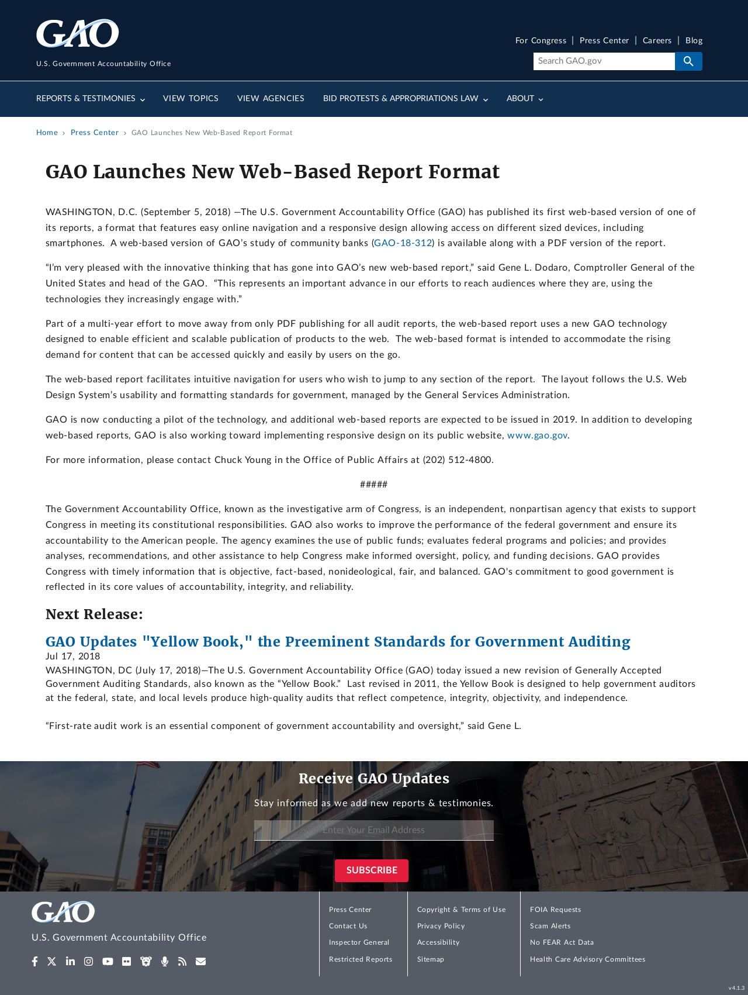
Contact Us (348, 926)
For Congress (541, 41)
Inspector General (359, 942)
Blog (693, 41)
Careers (657, 41)
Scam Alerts (550, 926)
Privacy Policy (441, 926)
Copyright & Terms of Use (461, 909)
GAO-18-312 (403, 243)
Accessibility (438, 942)
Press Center (604, 41)
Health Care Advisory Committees (587, 959)
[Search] (604, 61)
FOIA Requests (555, 909)
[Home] (143, 923)
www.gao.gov (537, 435)
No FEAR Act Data (562, 942)
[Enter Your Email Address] (374, 830)
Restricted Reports (360, 959)
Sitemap (431, 959)
